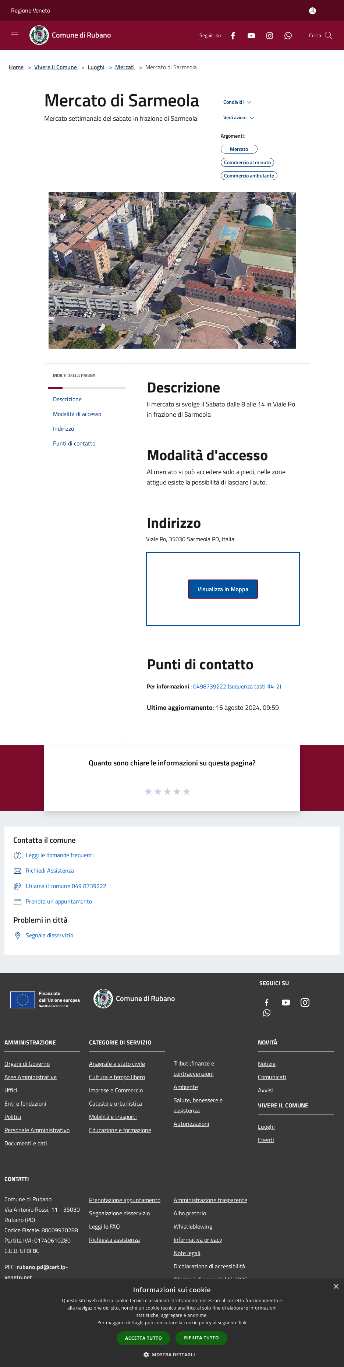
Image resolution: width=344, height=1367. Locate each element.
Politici (12, 1116)
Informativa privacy (198, 1239)
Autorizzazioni (191, 1123)
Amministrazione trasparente (210, 1199)
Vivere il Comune (56, 67)
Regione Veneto (30, 10)
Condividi (238, 102)
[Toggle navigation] (14, 34)
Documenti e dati (25, 1143)
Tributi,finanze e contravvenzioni (194, 1068)
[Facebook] (230, 35)
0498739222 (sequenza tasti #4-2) (237, 686)
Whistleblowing (193, 1226)
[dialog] (172, 1323)
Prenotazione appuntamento (124, 1199)
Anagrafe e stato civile (117, 1063)
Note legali (187, 1252)
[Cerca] (328, 35)
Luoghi (96, 67)
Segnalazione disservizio (119, 1213)
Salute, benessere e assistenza (198, 1105)
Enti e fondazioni (25, 1103)
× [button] (335, 1287)
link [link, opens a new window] (243, 1323)
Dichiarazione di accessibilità (209, 1266)
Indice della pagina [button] (74, 375)
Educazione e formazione (120, 1129)
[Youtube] (248, 35)
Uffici (10, 1090)
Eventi (266, 1139)
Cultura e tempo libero (117, 1076)
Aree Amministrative (30, 1076)
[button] (172, 1354)
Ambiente (186, 1086)
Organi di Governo (27, 1063)
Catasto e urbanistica (115, 1103)
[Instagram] (266, 35)
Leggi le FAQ (104, 1226)
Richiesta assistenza (114, 1239)
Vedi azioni (239, 117)
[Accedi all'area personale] (312, 11)
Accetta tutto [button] (143, 1338)
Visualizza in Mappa (223, 589)
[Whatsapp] (285, 35)
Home (16, 67)
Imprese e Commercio (116, 1090)
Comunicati (272, 1076)
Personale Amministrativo (37, 1129)
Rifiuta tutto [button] (201, 1338)
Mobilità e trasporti (113, 1116)
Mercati (125, 67)
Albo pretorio (190, 1213)
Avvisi (265, 1090)
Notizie (267, 1063)
